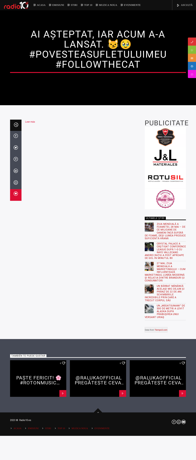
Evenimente (132, 5)
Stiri (74, 5)
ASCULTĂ (184, 5)
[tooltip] (192, 42)
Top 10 (88, 5)
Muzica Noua (108, 5)
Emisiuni (58, 5)
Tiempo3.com (161, 435)
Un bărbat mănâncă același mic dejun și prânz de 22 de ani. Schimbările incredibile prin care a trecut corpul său (165, 398)
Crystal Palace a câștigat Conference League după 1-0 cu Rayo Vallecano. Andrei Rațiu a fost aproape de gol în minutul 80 (165, 356)
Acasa (41, 5)
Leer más (30, 227)
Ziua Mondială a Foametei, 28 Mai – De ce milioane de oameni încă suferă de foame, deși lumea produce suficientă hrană (165, 336)
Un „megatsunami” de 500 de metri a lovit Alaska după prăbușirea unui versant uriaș (165, 417)
